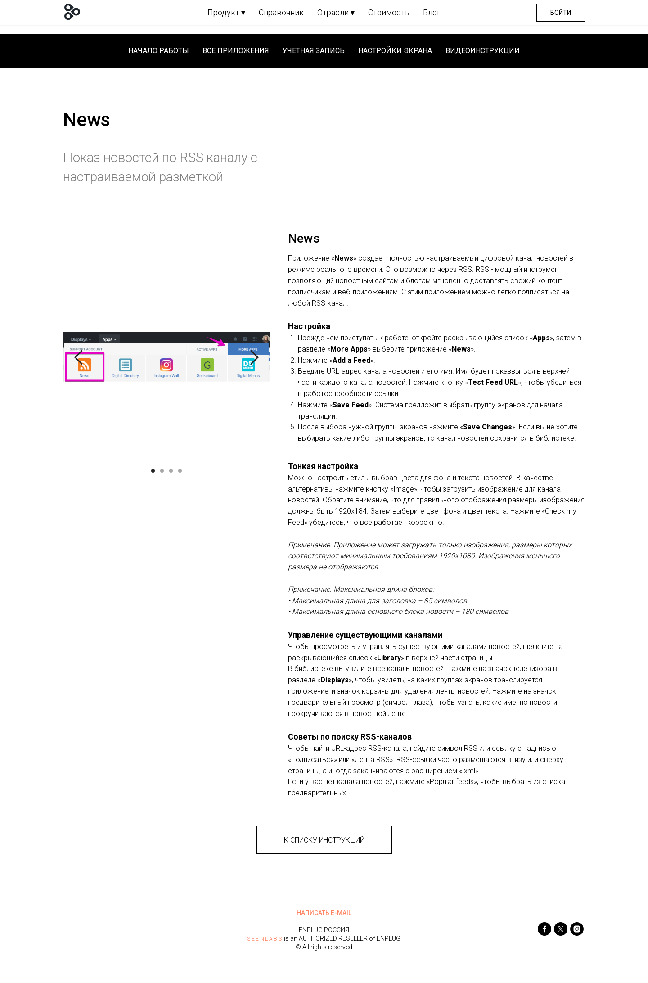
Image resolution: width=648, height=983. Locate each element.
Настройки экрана (395, 50)
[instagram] (577, 933)
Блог (432, 12)
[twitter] (560, 933)
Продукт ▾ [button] (226, 12)
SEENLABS (265, 939)
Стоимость (389, 12)
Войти (560, 12)
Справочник (281, 12)
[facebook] (544, 933)
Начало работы (158, 50)
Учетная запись (314, 50)
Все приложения (235, 50)
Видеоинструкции (483, 50)
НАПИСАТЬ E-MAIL (324, 912)
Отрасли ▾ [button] (336, 12)
